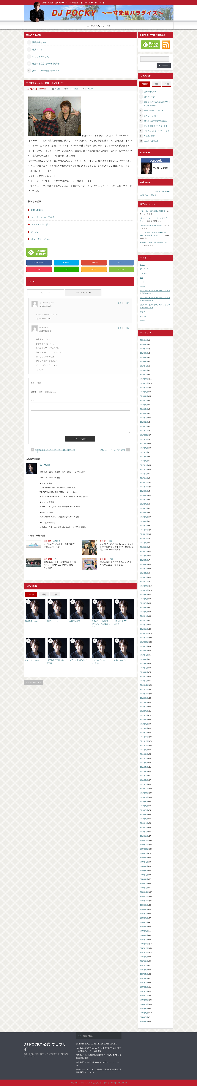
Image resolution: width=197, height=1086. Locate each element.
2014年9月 (144, 594)
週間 (44, 594)
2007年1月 (144, 991)
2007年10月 (144, 952)
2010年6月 (144, 814)
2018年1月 (144, 426)
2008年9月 (144, 905)
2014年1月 (144, 629)
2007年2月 (144, 987)
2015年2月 (144, 573)
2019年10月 (144, 349)
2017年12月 (144, 430)
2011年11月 (144, 741)
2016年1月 (144, 525)
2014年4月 (144, 616)
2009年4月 (144, 875)
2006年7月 (144, 1017)
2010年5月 (144, 819)
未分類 (57, 89)
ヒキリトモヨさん (40, 56)
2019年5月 (144, 361)
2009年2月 (144, 883)
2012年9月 (144, 698)
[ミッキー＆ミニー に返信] (120, 303)
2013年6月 (144, 659)
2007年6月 (144, 970)
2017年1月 (144, 478)
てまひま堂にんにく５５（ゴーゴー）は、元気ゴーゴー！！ (55, 451)
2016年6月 (144, 504)
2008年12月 (144, 892)
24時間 (31, 594)
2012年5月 (144, 715)
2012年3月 (144, 724)
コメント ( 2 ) (45, 293)
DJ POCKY (89, 89)
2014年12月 (144, 581)
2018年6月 (144, 405)
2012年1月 (144, 732)
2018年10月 (144, 387)
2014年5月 (144, 612)
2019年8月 (144, 353)
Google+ (94, 262)
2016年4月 (144, 512)
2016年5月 (144, 508)
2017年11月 (144, 435)
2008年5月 (144, 922)
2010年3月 (144, 827)
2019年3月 (144, 370)
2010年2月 (144, 832)
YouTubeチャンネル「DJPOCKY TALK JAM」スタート (96, 1044)
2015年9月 (144, 543)
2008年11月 (144, 896)
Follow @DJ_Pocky (163, 191)
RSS (93, 269)
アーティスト (145, 269)
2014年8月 (144, 599)
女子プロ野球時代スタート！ (46, 70)
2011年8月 (144, 754)
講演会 (142, 286)
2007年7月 (144, 965)
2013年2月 (144, 676)
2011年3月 (144, 775)
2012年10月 (144, 694)
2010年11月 (144, 793)
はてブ (121, 262)
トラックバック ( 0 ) (83, 293)
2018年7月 (144, 400)
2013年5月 (144, 663)
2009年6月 (144, 866)
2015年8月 (144, 547)
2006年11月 (144, 1000)
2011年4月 (144, 771)
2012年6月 (144, 711)
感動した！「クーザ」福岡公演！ (112, 450)
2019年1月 (144, 374)
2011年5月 (144, 767)
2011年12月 (144, 737)
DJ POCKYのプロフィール (98, 26)
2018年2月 (144, 422)
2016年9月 (144, 491)
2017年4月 (144, 465)
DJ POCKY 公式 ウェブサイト (45, 1046)
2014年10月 (144, 590)
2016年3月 (144, 517)
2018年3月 (144, 418)
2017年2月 (144, 474)
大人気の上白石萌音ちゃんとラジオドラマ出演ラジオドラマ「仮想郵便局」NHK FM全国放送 (117, 547)
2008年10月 (144, 901)
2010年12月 (144, 788)
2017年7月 (144, 452)
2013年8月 (144, 650)
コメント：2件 (72, 89)
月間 (55, 594)
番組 (110, 541)
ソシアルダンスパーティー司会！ (157, 131)
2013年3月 (144, 672)
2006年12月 (144, 995)
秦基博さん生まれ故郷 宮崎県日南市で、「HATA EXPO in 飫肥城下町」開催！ (60, 565)
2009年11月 (144, 844)
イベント (57, 559)
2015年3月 (144, 568)
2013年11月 (144, 637)
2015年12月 (144, 530)
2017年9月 (144, 443)
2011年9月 (144, 750)
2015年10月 (144, 538)
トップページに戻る (33, 682)
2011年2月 (144, 780)
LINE (66, 269)
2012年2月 (144, 728)
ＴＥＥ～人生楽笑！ (40, 224)
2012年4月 (144, 719)
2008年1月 (144, 939)
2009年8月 (144, 857)
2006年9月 (144, 1008)
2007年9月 (144, 957)
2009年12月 (144, 840)
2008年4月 (144, 926)
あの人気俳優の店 (151, 141)
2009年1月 (144, 888)
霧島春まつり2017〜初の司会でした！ (154, 242)
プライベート (145, 312)
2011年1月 (144, 784)
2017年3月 (144, 469)
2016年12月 (144, 482)
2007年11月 (144, 948)
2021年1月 (144, 340)
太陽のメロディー (121, 660)
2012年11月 (144, 689)
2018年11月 (144, 383)
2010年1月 (144, 836)
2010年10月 (144, 797)
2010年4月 (144, 823)
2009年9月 (144, 853)
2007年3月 (144, 982)
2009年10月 (144, 849)
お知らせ (56, 541)
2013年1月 (144, 681)
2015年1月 (144, 577)
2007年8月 (144, 961)
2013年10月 (144, 642)
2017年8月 (144, 448)
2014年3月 (144, 620)
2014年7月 (144, 603)
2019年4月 (144, 366)
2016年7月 (144, 499)
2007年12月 (144, 944)
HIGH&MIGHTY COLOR (154, 111)
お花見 (34, 232)
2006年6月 (144, 1021)
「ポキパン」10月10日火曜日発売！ (153, 211)
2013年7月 (144, 655)
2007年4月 (144, 978)
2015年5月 (144, 560)
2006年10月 (144, 1004)
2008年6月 (144, 918)
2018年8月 (144, 396)
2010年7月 (144, 810)
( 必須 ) (36, 383)
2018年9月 (144, 392)
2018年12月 (144, 379)
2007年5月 (144, 974)
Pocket (39, 269)
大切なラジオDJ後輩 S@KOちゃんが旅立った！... (101, 624)
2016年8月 (144, 495)
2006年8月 (144, 1013)
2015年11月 (144, 534)
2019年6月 (144, 357)
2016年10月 (144, 487)
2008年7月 (144, 913)
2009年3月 (144, 879)
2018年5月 (144, 409)
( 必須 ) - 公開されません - (44, 392)
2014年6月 (144, 607)
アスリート (144, 273)
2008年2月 (144, 935)
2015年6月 (144, 556)
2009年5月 (144, 870)
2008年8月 (144, 909)
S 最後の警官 (74, 621)
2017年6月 (144, 456)
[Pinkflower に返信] (120, 328)
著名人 (142, 265)
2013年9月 (144, 646)
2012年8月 (144, 702)
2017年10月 (144, 439)
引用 (127, 303)
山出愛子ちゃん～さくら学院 (151, 225)
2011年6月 (144, 763)
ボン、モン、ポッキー (41, 239)
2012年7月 (144, 706)
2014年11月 (144, 586)
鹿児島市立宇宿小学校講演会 (46, 63)
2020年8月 (144, 344)
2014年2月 (144, 625)
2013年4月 (144, 668)
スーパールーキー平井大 (43, 217)
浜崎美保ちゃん (39, 42)
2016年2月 (144, 521)
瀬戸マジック (38, 49)
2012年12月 (144, 685)
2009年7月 (144, 862)
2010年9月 (144, 801)
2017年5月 (144, 461)
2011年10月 (144, 745)
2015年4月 (144, 564)
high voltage (37, 210)
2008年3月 (144, 931)
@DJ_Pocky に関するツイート (151, 195)
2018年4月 (144, 413)
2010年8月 (144, 806)
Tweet (66, 262)
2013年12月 (144, 633)
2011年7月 (144, 758)
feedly (121, 269)
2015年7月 (144, 551)
